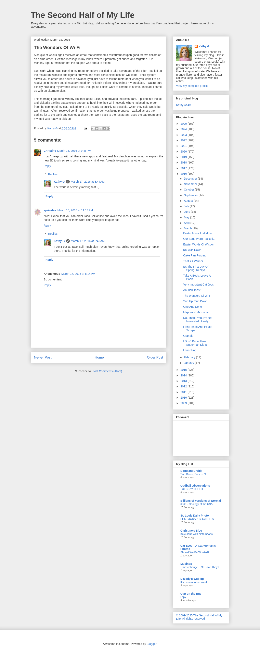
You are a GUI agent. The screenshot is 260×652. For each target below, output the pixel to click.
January (189, 362)
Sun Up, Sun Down (195, 301)
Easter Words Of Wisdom (199, 244)
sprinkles (50, 210)
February (190, 357)
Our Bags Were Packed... (199, 238)
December (191, 178)
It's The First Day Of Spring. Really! (195, 268)
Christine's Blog (191, 530)
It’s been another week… (195, 582)
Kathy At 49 (183, 105)
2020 (184, 151)
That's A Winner (193, 261)
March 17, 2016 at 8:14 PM (78, 273)
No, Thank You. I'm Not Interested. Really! (197, 319)
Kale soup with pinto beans (196, 533)
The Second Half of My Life (82, 15)
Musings (186, 563)
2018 (184, 162)
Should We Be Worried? (194, 552)
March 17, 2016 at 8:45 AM (88, 241)
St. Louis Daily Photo (194, 515)
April (187, 223)
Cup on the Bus (190, 593)
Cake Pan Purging (194, 255)
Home (99, 357)
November (191, 184)
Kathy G (59, 181)
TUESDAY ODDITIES (193, 489)
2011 (184, 392)
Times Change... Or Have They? (199, 567)
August (188, 200)
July (187, 206)
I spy (183, 597)
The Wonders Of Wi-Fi (197, 295)
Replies (52, 174)
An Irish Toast (191, 290)
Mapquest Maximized (196, 312)
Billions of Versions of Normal (200, 500)
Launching (189, 350)
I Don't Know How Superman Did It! (195, 343)
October (189, 189)
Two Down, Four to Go (193, 474)
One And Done (192, 306)
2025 (184, 123)
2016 (184, 173)
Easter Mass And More (197, 233)
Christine (50, 150)
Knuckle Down (192, 250)
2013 (184, 381)
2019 (184, 157)
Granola (188, 335)
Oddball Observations (195, 485)
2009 (184, 403)
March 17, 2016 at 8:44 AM (88, 181)
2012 (184, 386)
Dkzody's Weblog (192, 578)
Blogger (151, 643)
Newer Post (43, 357)
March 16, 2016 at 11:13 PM (75, 210)
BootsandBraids (191, 470)
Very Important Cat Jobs (198, 284)
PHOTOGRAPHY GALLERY (197, 518)
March (188, 228)
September (191, 195)
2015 (184, 369)
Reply (47, 166)
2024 (184, 129)
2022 (184, 140)
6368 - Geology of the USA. (196, 504)
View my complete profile (192, 85)
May (187, 217)
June (187, 211)
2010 (184, 397)
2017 (184, 168)
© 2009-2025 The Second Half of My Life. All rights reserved (199, 617)
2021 (184, 145)
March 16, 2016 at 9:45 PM (74, 150)
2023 (184, 134)
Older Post (155, 357)
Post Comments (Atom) (107, 371)
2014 (184, 375)
